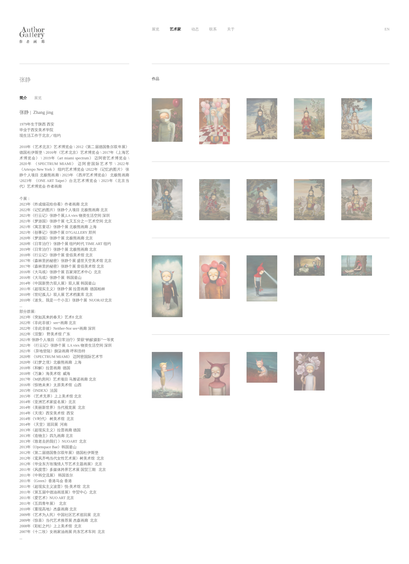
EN (387, 29)
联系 (213, 29)
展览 (155, 29)
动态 (195, 29)
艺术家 (175, 29)
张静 (25, 80)
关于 (231, 29)
